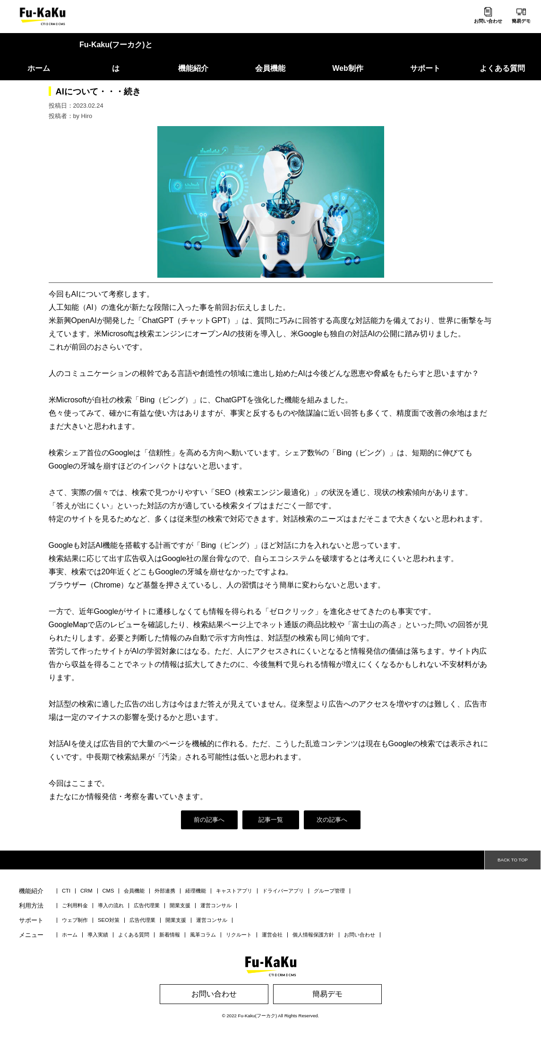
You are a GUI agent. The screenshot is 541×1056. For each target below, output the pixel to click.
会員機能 (270, 68)
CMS (108, 891)
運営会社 (272, 934)
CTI (66, 891)
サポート (425, 68)
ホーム (38, 68)
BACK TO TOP (513, 859)
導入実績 (97, 934)
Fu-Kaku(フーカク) (257, 1015)
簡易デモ (521, 21)
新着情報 (169, 934)
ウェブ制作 (75, 920)
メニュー (31, 935)
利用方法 (31, 906)
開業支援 (180, 905)
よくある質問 (502, 68)
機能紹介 (193, 68)
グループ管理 (329, 891)
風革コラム (203, 934)
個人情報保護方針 (313, 934)
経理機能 (195, 891)
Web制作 (347, 68)
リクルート (239, 934)
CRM (86, 891)
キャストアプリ (234, 891)
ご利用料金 (75, 905)
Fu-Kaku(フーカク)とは (116, 56)
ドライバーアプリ (283, 891)
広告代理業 (147, 905)
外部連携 (165, 891)
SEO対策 (109, 920)
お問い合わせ (488, 21)
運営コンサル (216, 905)
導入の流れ (111, 905)
